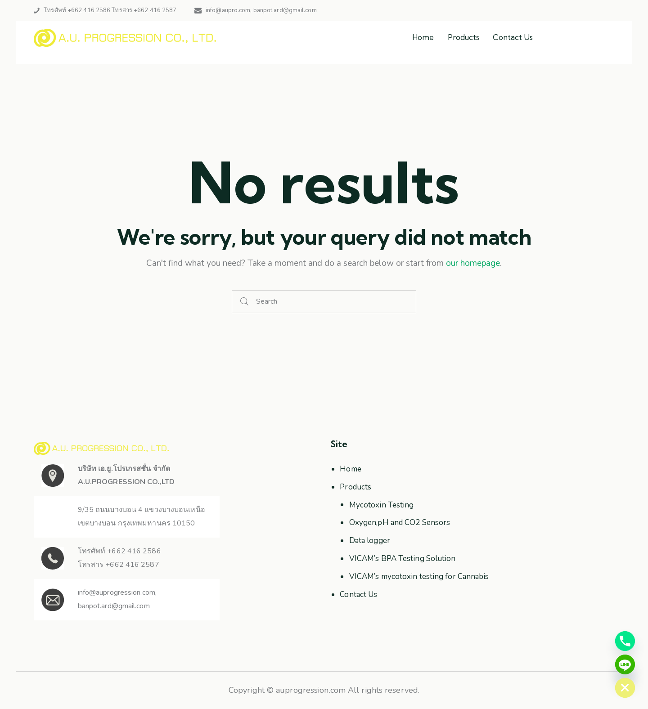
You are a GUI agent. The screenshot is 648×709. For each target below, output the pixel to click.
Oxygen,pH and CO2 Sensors (399, 522)
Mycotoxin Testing (381, 505)
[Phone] (625, 641)
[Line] (625, 664)
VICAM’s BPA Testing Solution (402, 558)
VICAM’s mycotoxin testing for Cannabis (419, 576)
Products (355, 487)
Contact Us (358, 594)
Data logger (369, 540)
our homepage (473, 263)
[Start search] (244, 301)
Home (350, 469)
